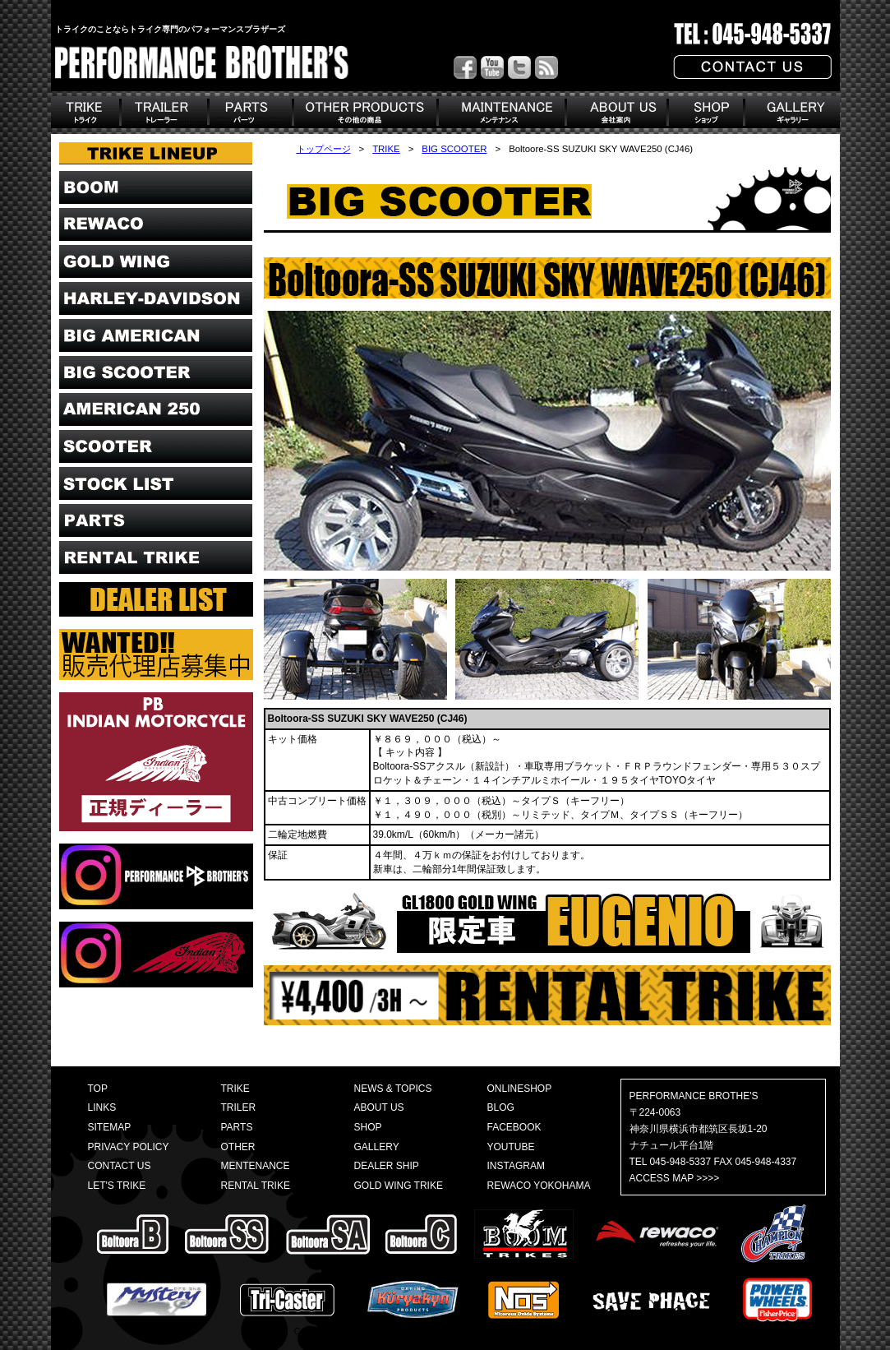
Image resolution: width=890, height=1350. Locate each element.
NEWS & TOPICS (393, 1088)
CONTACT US (119, 1166)
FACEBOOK (514, 1127)
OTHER (238, 1147)
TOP (98, 1088)
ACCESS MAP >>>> (674, 1178)
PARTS (237, 1127)
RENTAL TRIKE (255, 1185)
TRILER (238, 1107)
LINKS (102, 1107)
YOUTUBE (511, 1147)
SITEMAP (109, 1127)
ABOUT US (379, 1107)
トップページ (324, 149)
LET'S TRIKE (117, 1185)
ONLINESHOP (519, 1088)
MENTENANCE (255, 1166)
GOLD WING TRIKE (398, 1185)
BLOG (500, 1107)
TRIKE (386, 149)
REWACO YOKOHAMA (539, 1185)
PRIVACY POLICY (128, 1147)
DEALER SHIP (386, 1166)
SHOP (368, 1127)
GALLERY (376, 1147)
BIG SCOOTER (454, 149)
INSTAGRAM (516, 1166)
